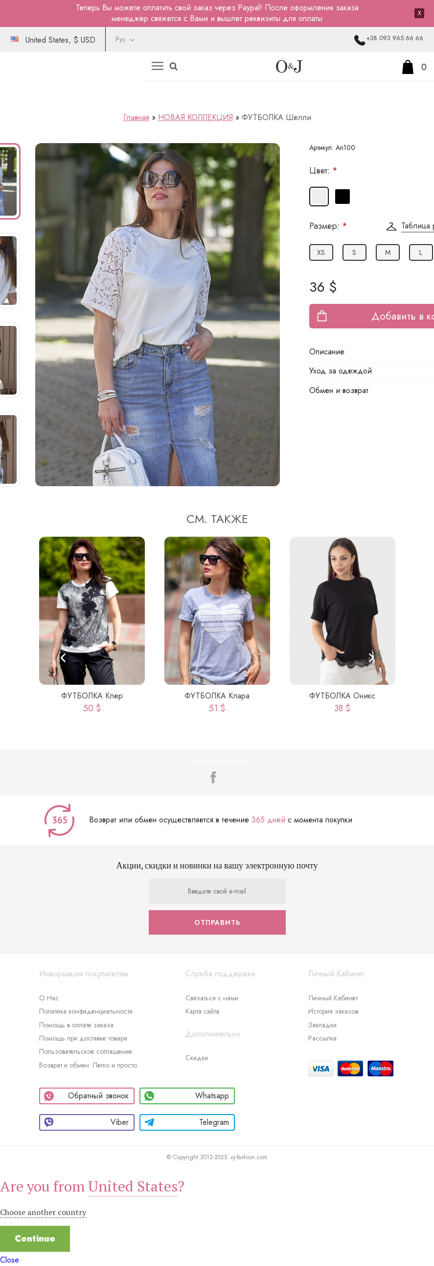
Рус (120, 39)
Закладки (322, 1025)
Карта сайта (202, 1011)
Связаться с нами (211, 998)
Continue (35, 1238)
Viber (86, 1122)
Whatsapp (186, 1095)
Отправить (217, 922)
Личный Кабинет (333, 998)
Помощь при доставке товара (83, 1038)
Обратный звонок (86, 1095)
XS (321, 252)
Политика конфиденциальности (86, 1011)
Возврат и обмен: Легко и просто (88, 1065)
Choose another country (43, 1212)
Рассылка (322, 1038)
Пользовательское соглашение (85, 1051)
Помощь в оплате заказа (76, 1025)
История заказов (333, 1011)
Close (9, 1260)
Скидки (196, 1058)
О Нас (49, 998)
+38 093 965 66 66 (394, 38)
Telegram (186, 1122)
